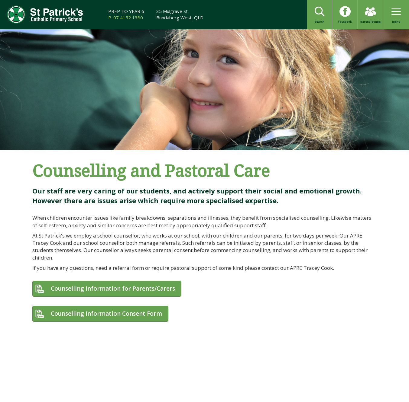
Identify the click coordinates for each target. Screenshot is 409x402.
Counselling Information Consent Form (106, 313)
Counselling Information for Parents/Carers (113, 288)
